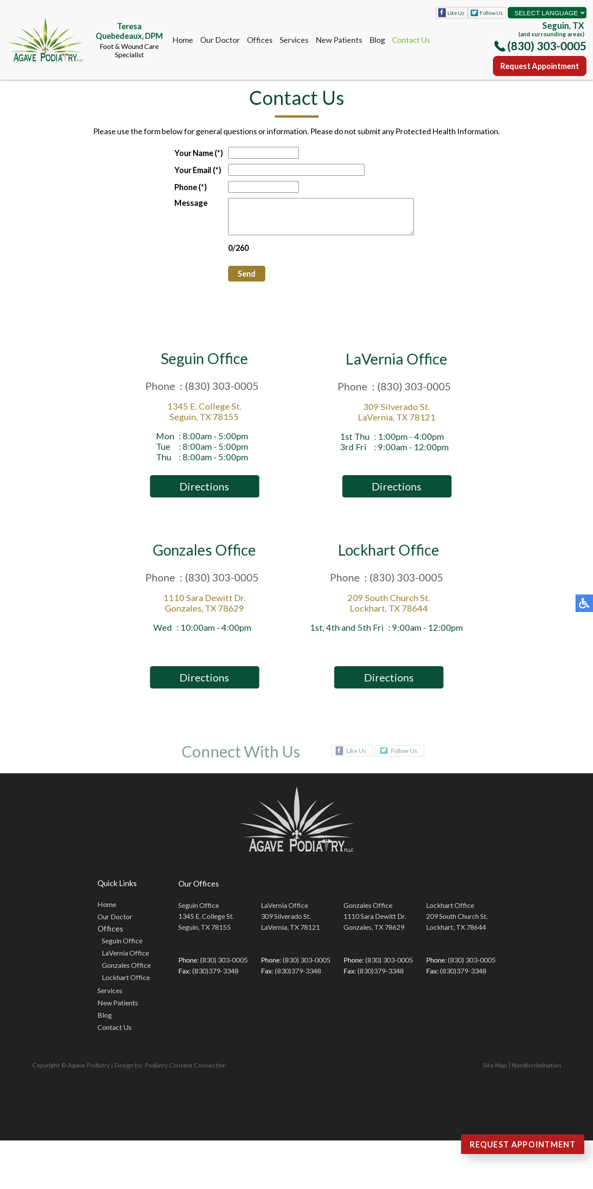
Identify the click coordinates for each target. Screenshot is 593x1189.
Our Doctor (220, 40)
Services (294, 40)
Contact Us (411, 40)
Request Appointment (539, 66)
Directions (206, 493)
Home (182, 40)
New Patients (339, 40)
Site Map (495, 1071)
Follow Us (491, 13)
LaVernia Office (125, 959)
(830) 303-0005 (546, 46)
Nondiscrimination (536, 1071)
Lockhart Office (126, 984)
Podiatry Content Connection (185, 1071)
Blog (377, 40)
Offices (260, 40)
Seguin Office (122, 947)
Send (236, 280)
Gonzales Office (126, 971)
